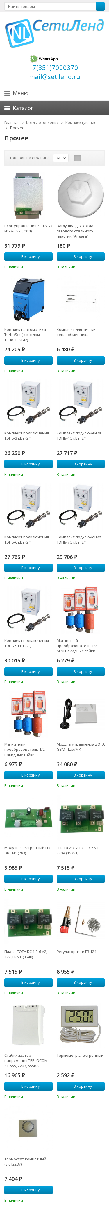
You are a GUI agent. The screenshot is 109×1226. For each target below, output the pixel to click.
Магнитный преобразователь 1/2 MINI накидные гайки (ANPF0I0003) (77, 646)
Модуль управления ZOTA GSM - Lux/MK (81, 747)
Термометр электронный (80, 1055)
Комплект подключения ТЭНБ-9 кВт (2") (26, 643)
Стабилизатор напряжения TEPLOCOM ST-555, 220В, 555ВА (26, 1060)
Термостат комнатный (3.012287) (25, 1161)
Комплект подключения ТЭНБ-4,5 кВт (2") (79, 435)
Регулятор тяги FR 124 (76, 951)
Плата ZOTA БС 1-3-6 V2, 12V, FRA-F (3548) (25, 954)
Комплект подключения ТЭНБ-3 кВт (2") (26, 435)
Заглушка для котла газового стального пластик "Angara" (75, 231)
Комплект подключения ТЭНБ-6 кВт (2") (26, 539)
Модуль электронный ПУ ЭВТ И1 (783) (27, 850)
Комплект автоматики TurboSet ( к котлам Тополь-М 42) (25, 334)
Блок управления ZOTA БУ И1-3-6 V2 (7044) (28, 228)
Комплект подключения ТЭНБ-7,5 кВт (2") (79, 539)
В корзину (27, 256)
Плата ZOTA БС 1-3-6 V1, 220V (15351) (78, 850)
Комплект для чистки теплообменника (76, 332)
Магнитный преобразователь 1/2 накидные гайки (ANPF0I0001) (24, 749)
